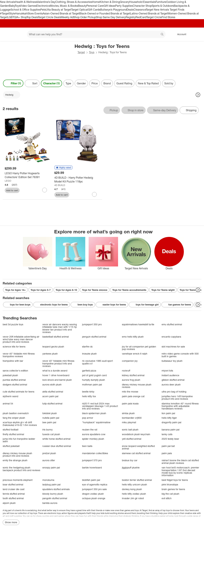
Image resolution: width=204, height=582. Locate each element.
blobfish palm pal (91, 480)
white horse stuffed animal (56, 439)
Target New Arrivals (158, 9)
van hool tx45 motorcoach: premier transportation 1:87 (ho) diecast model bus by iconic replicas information (180, 471)
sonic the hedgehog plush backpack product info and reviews (21, 468)
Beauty (82, 5)
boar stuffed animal (13, 484)
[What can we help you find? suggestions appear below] (96, 34)
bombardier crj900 (132, 418)
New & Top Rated (148, 83)
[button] (63, 167)
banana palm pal (170, 429)
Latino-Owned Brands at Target (149, 13)
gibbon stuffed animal (173, 380)
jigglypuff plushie (131, 467)
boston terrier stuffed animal (137, 480)
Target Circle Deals (49, 17)
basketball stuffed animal (55, 336)
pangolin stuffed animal (54, 498)
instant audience (170, 375)
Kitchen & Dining (110, 2)
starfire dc (87, 346)
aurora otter (48, 460)
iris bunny (47, 429)
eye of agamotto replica (94, 484)
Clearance (140, 9)
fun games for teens (177, 304)
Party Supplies (124, 5)
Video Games (28, 5)
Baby (12, 5)
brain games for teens (173, 489)
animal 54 (8, 403)
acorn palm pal (50, 396)
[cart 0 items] (197, 34)
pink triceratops (170, 484)
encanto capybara (171, 336)
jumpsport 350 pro (92, 324)
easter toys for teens (112, 304)
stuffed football (10, 429)
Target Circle (154, 17)
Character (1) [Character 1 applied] (51, 83)
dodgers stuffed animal (15, 384)
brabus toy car (129, 460)
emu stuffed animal (172, 324)
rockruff (126, 370)
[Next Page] (198, 94)
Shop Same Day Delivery (111, 17)
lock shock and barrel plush (57, 380)
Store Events (35, 13)
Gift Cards (94, 9)
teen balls (87, 446)
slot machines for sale (173, 346)
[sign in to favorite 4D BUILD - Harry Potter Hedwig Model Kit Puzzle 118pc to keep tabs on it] (94, 194)
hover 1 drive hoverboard (55, 375)
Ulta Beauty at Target (58, 9)
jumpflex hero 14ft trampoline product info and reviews (177, 397)
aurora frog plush (131, 380)
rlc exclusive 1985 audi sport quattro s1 (97, 362)
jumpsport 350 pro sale (94, 489)
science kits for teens (14, 346)
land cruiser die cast (13, 489)
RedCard (141, 17)
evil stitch (167, 498)
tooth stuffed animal (13, 498)
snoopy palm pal (51, 467)
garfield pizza (89, 370)
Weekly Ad (67, 17)
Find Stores (168, 17)
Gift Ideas (109, 5)
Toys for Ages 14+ (15, 289)
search (162, 34)
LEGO (8, 180)
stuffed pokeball (11, 446)
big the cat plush (170, 493)
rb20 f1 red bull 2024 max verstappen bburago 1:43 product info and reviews (100, 406)
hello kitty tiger (169, 418)
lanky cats (167, 434)
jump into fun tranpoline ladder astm (19, 440)
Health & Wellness (26, 2)
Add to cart (12, 190)
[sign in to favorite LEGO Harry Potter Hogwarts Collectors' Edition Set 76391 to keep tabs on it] (44, 190)
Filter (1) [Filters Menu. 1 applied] (13, 83)
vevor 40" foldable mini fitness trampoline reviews (19, 355)
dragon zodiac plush (93, 493)
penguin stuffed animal (94, 336)
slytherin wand (10, 396)
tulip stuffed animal (52, 403)
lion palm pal (168, 413)
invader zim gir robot (133, 498)
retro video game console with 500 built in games (180, 355)
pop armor (87, 418)
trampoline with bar (13, 361)
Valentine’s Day (46, 2)
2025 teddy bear (170, 439)
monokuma (48, 480)
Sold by (168, 83)
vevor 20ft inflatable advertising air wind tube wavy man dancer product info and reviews (21, 339)
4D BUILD (59, 185)
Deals (130, 9)
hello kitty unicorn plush (134, 484)
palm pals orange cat (133, 396)
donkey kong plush (132, 489)
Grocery (124, 2)
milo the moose (130, 391)
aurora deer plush (171, 384)
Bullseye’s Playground (113, 9)
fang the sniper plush (14, 418)
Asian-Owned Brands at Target (61, 13)
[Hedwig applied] (11, 94)
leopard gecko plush (53, 346)
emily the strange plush (15, 460)
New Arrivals (7, 2)
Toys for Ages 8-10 (66, 289)
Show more (11, 522)
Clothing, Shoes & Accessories (73, 2)
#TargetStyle (7, 13)
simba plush (128, 413)
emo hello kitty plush (133, 336)
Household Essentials (142, 2)
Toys (17, 5)
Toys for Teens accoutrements (129, 289)
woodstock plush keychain (136, 434)
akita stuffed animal (52, 391)
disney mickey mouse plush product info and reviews (17, 454)
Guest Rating (124, 83)
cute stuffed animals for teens (18, 391)
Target (81, 52)
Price (94, 83)
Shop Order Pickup (84, 17)
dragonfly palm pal (171, 422)
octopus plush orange (93, 498)
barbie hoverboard (92, 467)
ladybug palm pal (51, 484)
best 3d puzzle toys (13, 324)
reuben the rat (89, 429)
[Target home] (7, 34)
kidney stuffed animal (133, 375)
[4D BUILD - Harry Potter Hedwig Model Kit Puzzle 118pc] (77, 179)
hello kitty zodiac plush (134, 493)
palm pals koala (130, 403)
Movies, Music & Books (64, 5)
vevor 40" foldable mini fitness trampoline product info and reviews (58, 363)
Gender (81, 83)
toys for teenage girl (145, 304)
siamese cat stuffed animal (136, 453)
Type (68, 83)
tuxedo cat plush (51, 434)
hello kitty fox (89, 396)
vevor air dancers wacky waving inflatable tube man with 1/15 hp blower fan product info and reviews (59, 328)
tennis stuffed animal (14, 493)
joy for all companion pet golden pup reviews (139, 347)
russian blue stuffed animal (56, 446)
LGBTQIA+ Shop (17, 17)
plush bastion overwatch (16, 413)
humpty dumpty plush (93, 380)
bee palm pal (49, 422)
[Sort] (32, 83)
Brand (107, 83)
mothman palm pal (92, 384)
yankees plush (50, 353)
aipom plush (9, 503)
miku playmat (129, 422)
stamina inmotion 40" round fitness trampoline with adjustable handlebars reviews (180, 406)
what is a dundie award (54, 370)
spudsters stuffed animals (56, 489)
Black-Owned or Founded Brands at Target (104, 13)
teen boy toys (83, 304)
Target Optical (79, 9)
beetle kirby (88, 391)
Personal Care (95, 5)
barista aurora (49, 503)
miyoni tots (167, 370)
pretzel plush (49, 453)
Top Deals (32, 17)
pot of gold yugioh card (94, 375)
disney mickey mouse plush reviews (136, 385)
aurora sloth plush (52, 384)
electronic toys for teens (51, 304)
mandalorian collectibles (95, 453)
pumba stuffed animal (14, 380)
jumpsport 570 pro (92, 460)
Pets (43, 9)
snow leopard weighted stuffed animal (138, 447)
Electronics (43, 5)
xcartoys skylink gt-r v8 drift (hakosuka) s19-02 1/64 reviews (20, 423)
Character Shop (142, 5)
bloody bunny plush (52, 493)
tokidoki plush (49, 413)
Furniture (161, 2)
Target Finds (177, 9)
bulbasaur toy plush (172, 361)
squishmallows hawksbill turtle (138, 324)
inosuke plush (89, 353)
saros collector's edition (15, 370)
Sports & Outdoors (163, 5)
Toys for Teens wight (163, 289)
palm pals (167, 453)
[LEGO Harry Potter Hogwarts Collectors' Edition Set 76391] (27, 175)
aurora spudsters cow (93, 434)
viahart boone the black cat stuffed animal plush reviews (180, 461)
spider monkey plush (93, 439)
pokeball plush (10, 375)
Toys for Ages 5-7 (41, 289)
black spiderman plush (94, 413)
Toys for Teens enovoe (94, 289)
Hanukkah (21, 13)
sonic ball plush (130, 429)
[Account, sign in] (180, 34)
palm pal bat (168, 446)
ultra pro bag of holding (174, 391)
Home (96, 2)
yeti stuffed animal (131, 439)
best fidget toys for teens (175, 480)
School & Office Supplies (25, 9)
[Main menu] (19, 34)
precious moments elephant (17, 480)
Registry (131, 17)
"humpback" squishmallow (96, 422)
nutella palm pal (50, 418)
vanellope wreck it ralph (134, 353)
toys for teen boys (17, 304)
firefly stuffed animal (13, 434)
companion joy (130, 361)
